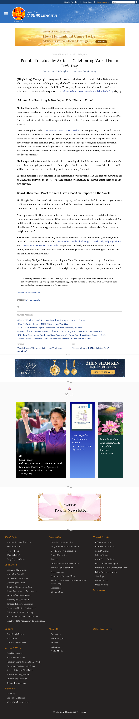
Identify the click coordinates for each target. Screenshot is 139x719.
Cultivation (10, 564)
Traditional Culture (15, 634)
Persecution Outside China (63, 576)
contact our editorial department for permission (46, 284)
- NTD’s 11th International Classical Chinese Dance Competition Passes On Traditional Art (59, 331)
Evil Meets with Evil (16, 657)
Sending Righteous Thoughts (20, 603)
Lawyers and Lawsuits (17, 678)
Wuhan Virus (57, 592)
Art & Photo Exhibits (104, 559)
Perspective (99, 590)
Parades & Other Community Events (111, 567)
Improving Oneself (15, 574)
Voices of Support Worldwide (20, 670)
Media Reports (80, 54)
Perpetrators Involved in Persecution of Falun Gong (68, 582)
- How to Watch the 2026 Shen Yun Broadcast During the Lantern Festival (51, 320)
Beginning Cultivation (16, 569)
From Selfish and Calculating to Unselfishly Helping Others (89, 241)
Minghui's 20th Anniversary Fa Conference (26, 620)
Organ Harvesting (59, 555)
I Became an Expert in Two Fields (61, 130)
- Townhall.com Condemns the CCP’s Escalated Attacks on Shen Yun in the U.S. (54, 338)
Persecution (55, 537)
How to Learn (13, 550)
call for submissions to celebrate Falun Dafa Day (87, 91)
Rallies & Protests (103, 542)
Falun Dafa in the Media (106, 572)
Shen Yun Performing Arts (107, 563)
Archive (54, 642)
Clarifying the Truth (16, 582)
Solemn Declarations (16, 682)
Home (54, 54)
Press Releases (101, 584)
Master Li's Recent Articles (19, 702)
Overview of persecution (62, 542)
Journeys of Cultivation (17, 578)
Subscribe (55, 646)
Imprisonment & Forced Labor (65, 563)
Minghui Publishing (71, 2)
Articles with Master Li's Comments (23, 616)
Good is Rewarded (15, 653)
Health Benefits (14, 546)
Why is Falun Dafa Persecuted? (65, 546)
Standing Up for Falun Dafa (19, 586)
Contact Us (56, 634)
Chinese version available (28, 292)
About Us (54, 628)
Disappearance (57, 572)
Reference (9, 688)
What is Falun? (13, 555)
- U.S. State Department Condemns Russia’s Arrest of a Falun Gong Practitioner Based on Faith (61, 334)
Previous (20, 344)
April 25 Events (102, 550)
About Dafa (10, 537)
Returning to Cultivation (18, 599)
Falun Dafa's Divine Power (19, 595)
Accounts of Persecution (62, 567)
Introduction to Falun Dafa (19, 542)
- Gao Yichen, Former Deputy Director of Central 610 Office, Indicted (49, 327)
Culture (8, 628)
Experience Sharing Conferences (21, 607)
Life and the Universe (16, 642)
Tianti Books (88, 2)
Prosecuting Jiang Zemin (18, 674)
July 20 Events (101, 555)
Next (73, 344)
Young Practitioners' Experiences (21, 591)
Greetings (99, 576)
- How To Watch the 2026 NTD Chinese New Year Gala (42, 323)
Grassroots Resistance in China (21, 665)
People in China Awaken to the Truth (23, 661)
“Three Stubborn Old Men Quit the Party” (90, 348)
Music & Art (12, 638)
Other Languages (103, 2)
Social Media (57, 651)
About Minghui (58, 638)
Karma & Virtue (13, 648)
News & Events (65, 54)
